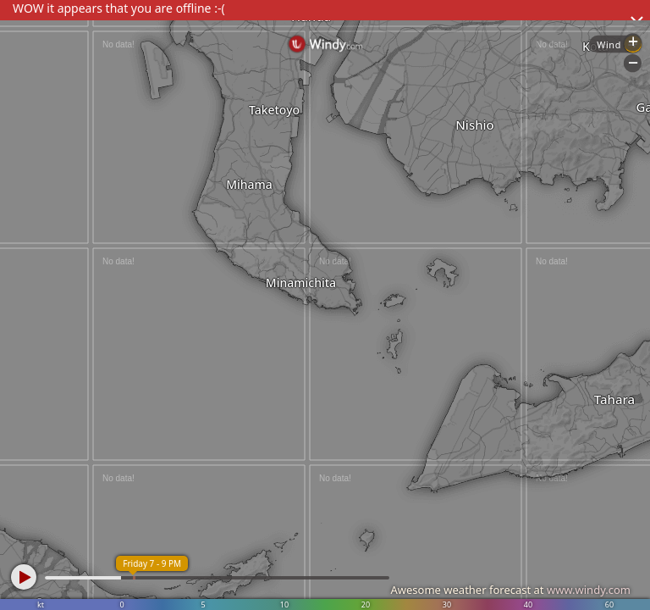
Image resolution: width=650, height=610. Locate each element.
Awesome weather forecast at (510, 589)
